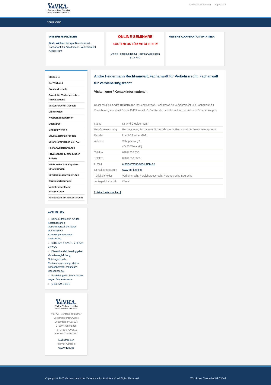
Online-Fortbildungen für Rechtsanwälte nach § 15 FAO (135, 55)
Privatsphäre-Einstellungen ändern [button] (64, 156)
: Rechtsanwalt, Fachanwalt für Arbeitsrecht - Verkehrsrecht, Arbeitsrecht (73, 47)
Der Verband (56, 83)
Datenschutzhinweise (200, 4)
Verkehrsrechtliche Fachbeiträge (59, 189)
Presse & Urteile (58, 89)
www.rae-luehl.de (132, 169)
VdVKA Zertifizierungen (62, 135)
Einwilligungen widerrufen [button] (64, 175)
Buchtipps (55, 123)
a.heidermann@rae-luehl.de (138, 163)
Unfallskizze (55, 111)
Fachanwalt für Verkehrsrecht (66, 197)
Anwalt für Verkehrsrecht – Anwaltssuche (64, 97)
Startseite (54, 22)
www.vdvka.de (66, 347)
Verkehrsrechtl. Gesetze (62, 105)
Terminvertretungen (60, 181)
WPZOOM (220, 378)
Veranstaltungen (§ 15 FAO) (64, 141)
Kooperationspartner (61, 117)
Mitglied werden (58, 129)
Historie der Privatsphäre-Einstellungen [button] (63, 166)
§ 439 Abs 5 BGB (60, 283)
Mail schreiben (66, 339)
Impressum (220, 4)
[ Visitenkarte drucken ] (107, 192)
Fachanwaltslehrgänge (62, 147)
